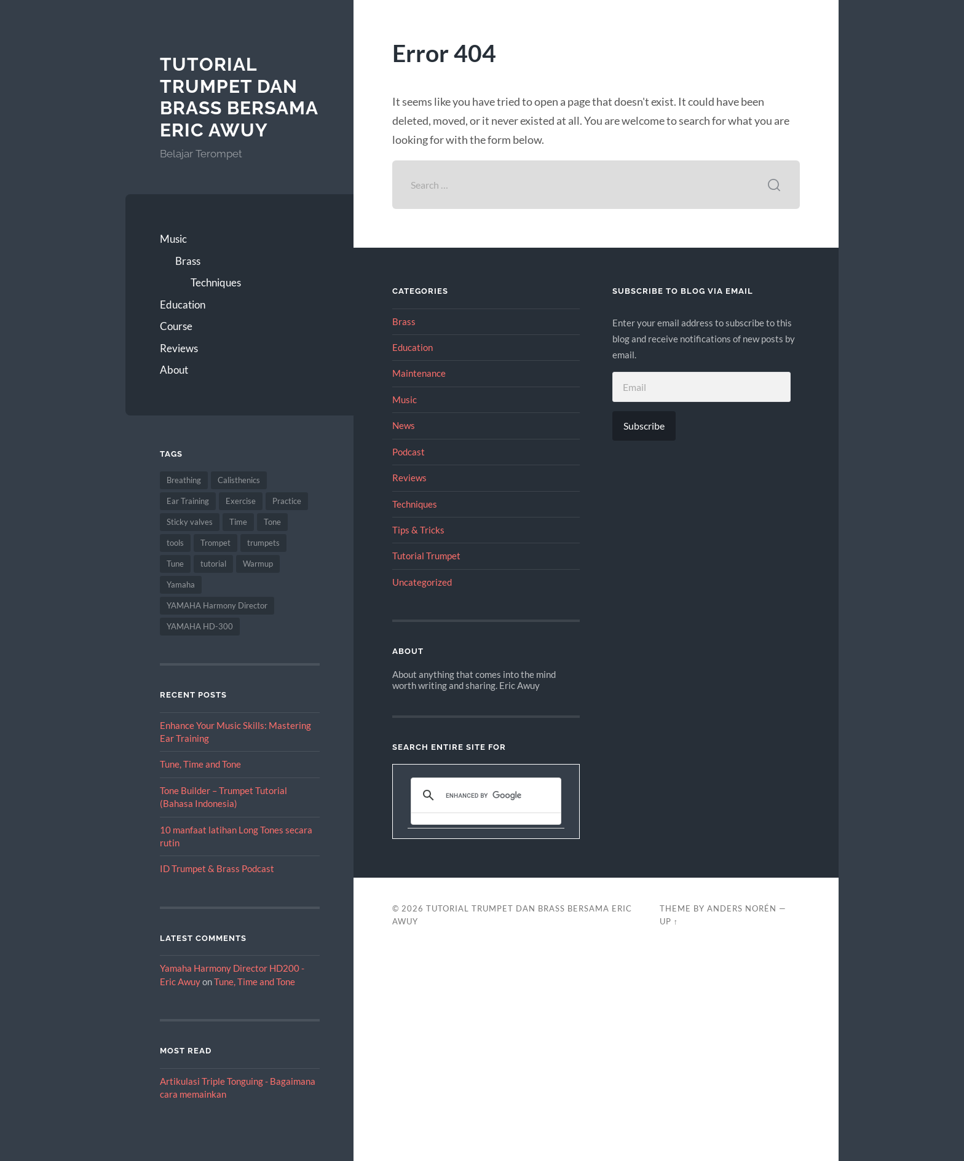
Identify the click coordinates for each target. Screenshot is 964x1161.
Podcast (408, 451)
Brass (187, 260)
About (174, 369)
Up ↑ (669, 921)
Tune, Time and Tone (200, 763)
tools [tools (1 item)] (175, 543)
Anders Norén (741, 908)
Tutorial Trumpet (426, 555)
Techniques (216, 282)
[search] (484, 795)
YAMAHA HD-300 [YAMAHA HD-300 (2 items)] (200, 626)
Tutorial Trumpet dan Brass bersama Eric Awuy (239, 97)
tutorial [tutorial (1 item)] (213, 564)
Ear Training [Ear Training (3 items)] (188, 501)
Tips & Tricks (418, 529)
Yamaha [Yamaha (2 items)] (181, 584)
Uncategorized (422, 582)
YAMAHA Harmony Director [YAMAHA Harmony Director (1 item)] (217, 605)
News (403, 425)
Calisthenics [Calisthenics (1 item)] (239, 480)
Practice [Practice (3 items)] (286, 501)
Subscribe (644, 425)
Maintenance (419, 373)
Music (173, 238)
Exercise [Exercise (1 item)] (241, 501)
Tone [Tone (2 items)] (272, 522)
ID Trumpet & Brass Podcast (217, 868)
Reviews (179, 348)
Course (176, 326)
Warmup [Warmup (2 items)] (258, 564)
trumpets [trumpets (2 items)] (263, 543)
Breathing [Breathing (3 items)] (184, 480)
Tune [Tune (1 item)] (175, 564)
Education (182, 304)
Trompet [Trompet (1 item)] (215, 543)
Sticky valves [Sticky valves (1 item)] (190, 522)
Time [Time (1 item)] (238, 522)
